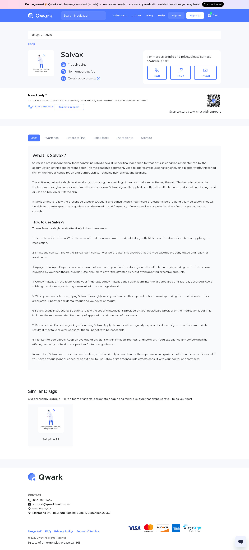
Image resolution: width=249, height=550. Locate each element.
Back (31, 44)
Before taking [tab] (76, 138)
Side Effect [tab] (101, 138)
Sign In (176, 15)
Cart (212, 15)
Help (161, 15)
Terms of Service (87, 531)
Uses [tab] (34, 138)
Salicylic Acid (51, 439)
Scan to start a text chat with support (195, 111)
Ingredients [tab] (125, 138)
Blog (149, 15)
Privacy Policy (63, 531)
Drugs (35, 35)
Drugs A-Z (35, 531)
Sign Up (195, 15)
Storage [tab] (146, 138)
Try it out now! (213, 4)
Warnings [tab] (51, 138)
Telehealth (120, 15)
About (137, 15)
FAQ (48, 531)
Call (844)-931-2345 (40, 107)
